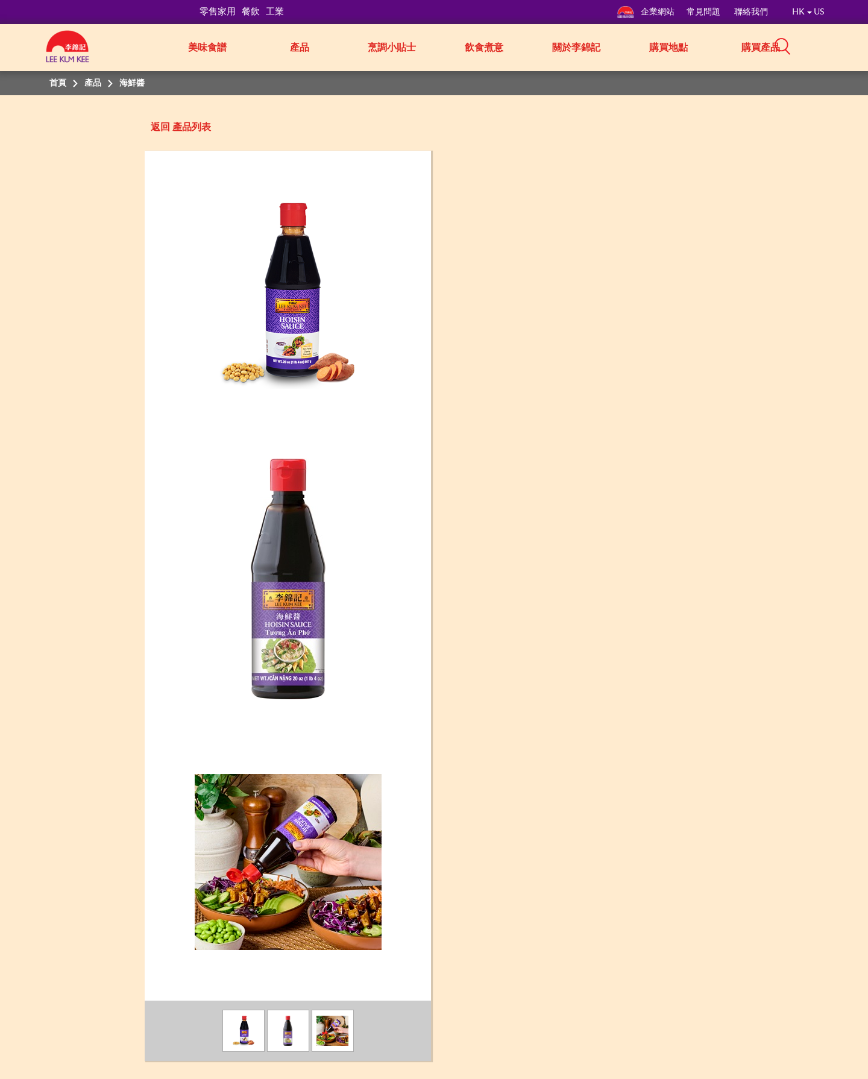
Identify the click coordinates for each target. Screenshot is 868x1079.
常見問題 (704, 12)
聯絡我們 (751, 12)
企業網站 (646, 12)
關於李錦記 (576, 47)
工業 (275, 11)
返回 (160, 127)
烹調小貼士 (392, 47)
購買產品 (760, 47)
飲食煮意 (484, 47)
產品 (299, 47)
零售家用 (218, 11)
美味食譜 (207, 47)
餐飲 (251, 11)
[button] (829, 46)
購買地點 (668, 47)
